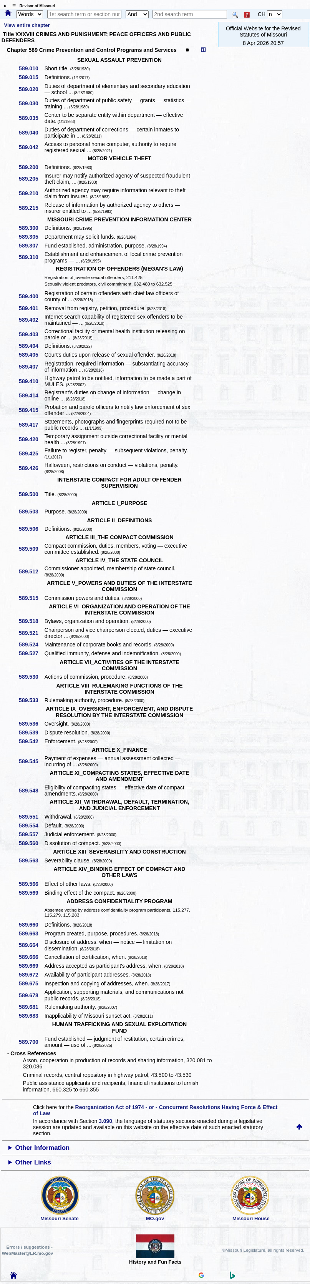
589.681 (31, 1007)
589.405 (31, 355)
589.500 (31, 494)
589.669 (31, 966)
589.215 (31, 208)
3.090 (105, 1121)
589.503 (31, 511)
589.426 (31, 468)
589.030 (31, 103)
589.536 (31, 724)
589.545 (31, 761)
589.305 (31, 237)
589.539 (31, 732)
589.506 (31, 529)
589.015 (31, 77)
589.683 (31, 1016)
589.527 (31, 653)
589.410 (31, 381)
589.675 (31, 983)
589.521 (31, 633)
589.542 (31, 741)
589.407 (31, 367)
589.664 (31, 945)
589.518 (31, 621)
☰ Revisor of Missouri (31, 6)
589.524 (31, 644)
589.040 (31, 133)
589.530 (31, 677)
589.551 (31, 817)
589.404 (31, 346)
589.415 (31, 410)
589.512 (31, 571)
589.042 (31, 147)
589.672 (31, 975)
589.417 (31, 425)
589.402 (31, 320)
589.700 (31, 1042)
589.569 (31, 893)
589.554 (31, 825)
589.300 (31, 228)
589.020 (31, 89)
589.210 (31, 193)
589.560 (31, 843)
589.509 (31, 549)
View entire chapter (27, 25)
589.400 (31, 296)
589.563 (31, 860)
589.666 (31, 957)
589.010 (31, 68)
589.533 (31, 700)
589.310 (31, 257)
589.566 (31, 884)
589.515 (31, 598)
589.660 (31, 925)
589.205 (31, 179)
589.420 (31, 439)
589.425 (31, 453)
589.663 (31, 933)
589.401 (31, 308)
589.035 (31, 118)
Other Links (33, 1162)
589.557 (31, 834)
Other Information (42, 1147)
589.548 (31, 790)
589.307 (31, 246)
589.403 (31, 334)
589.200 (31, 167)
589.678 (31, 995)
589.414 (31, 395)
